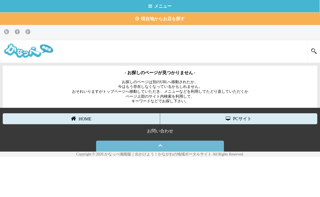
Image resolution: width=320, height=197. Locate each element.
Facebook (18, 32)
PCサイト (239, 118)
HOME (81, 118)
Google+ (28, 32)
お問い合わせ (160, 131)
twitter (7, 32)
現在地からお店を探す (160, 18)
